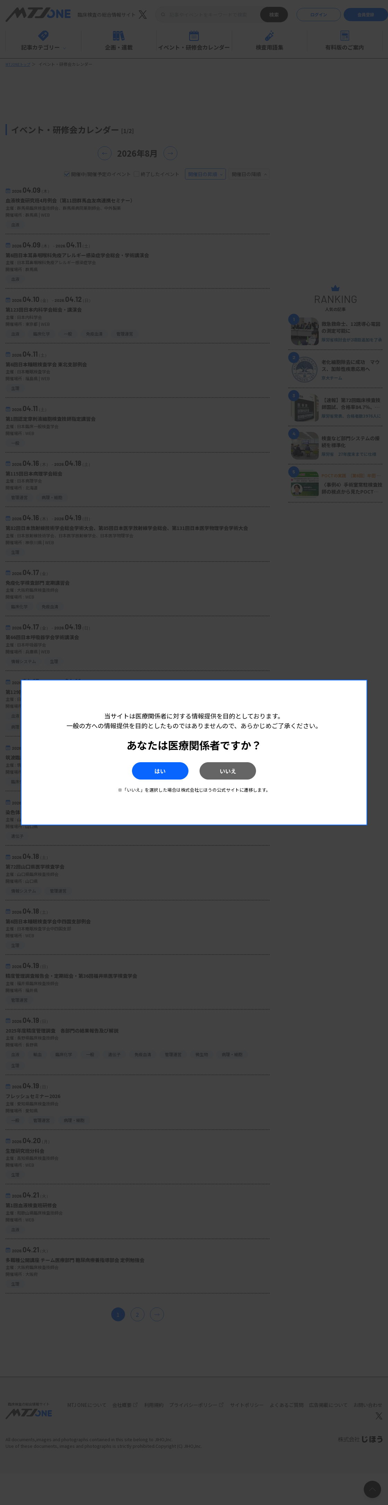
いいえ (239, 771)
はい (148, 771)
